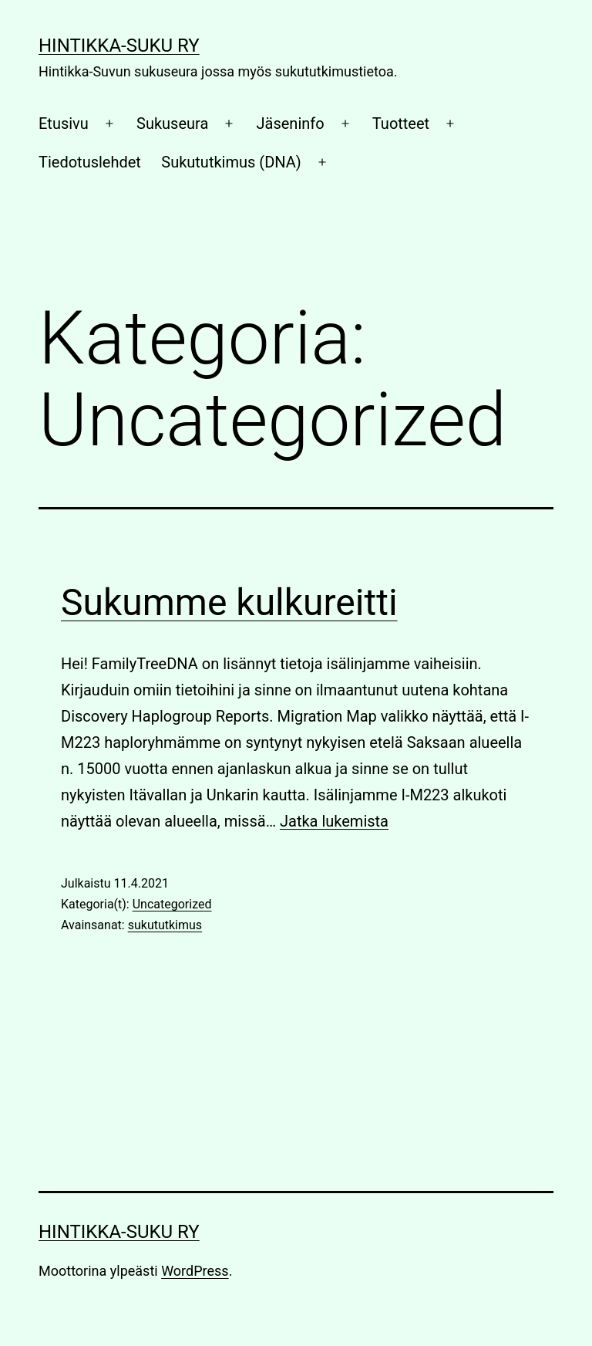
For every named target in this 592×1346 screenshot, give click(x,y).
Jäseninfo (291, 123)
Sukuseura (172, 123)
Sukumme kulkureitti (229, 602)
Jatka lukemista (334, 821)
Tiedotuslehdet (90, 162)
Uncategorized (172, 904)
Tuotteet (400, 123)
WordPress (194, 1271)
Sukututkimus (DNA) (231, 162)
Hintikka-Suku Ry (119, 45)
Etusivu (64, 123)
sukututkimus (165, 925)
